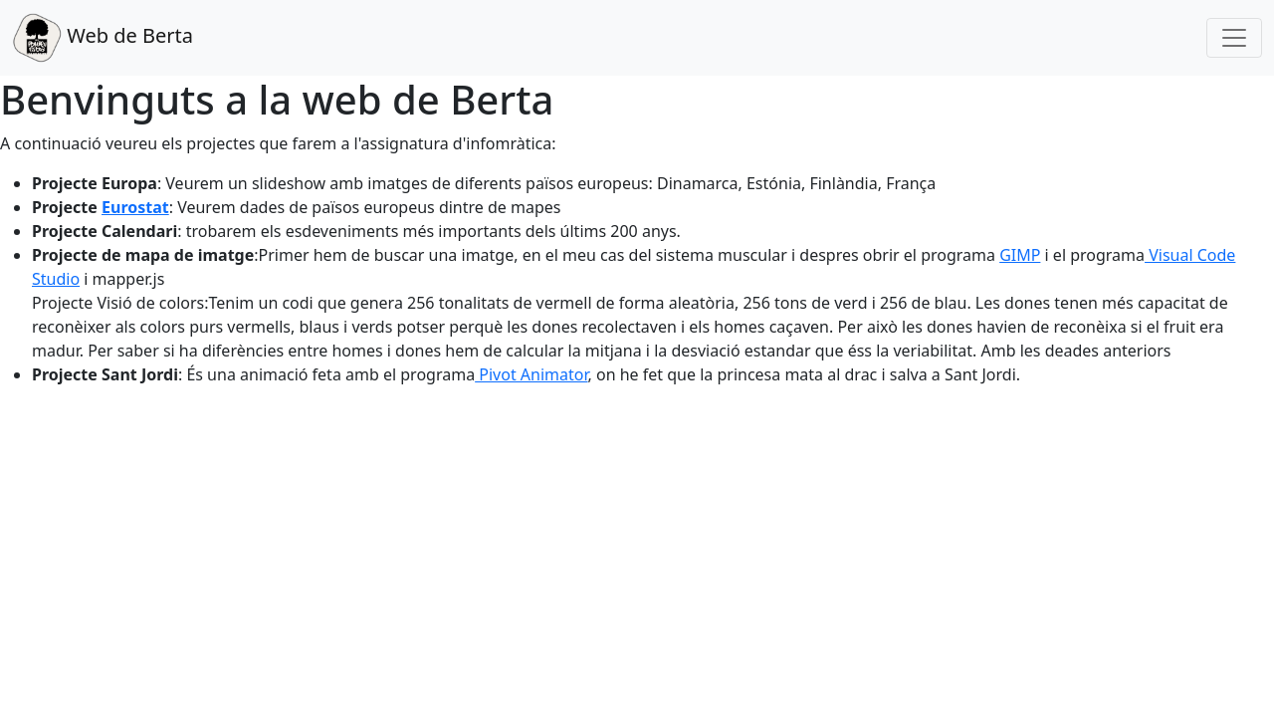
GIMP (1019, 255)
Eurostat (135, 207)
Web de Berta (102, 38)
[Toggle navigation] (1234, 38)
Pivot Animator (531, 374)
